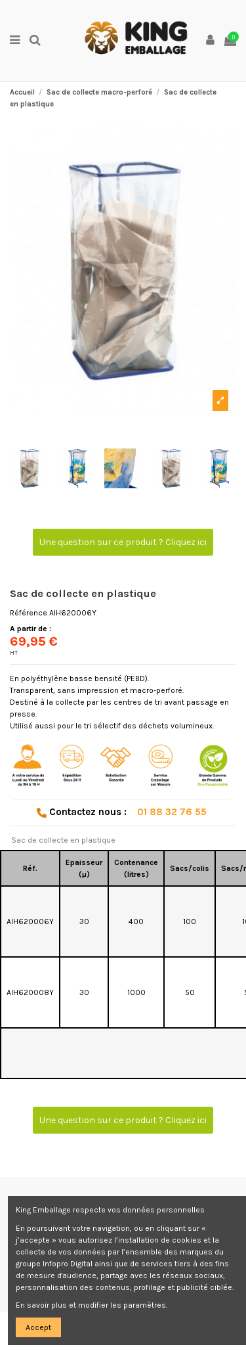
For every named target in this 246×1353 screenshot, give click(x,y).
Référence (28, 612)
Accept (38, 1327)
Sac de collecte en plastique (63, 840)
